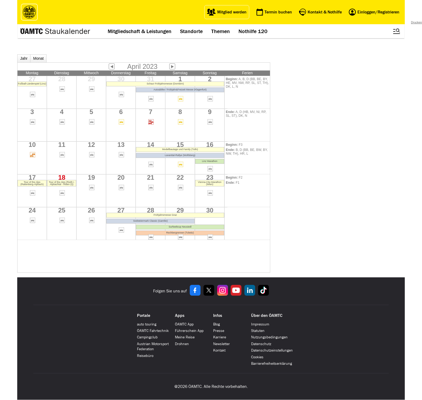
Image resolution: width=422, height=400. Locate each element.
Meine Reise (185, 337)
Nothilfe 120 (253, 31)
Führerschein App (189, 331)
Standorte (191, 31)
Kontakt (219, 350)
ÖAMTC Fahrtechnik (153, 331)
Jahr (23, 58)
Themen (220, 31)
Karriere (219, 337)
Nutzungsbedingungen (269, 337)
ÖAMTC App (184, 324)
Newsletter (221, 344)
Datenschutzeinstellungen (272, 350)
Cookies (257, 357)
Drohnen (182, 344)
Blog (216, 324)
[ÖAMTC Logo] (29, 12)
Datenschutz (261, 344)
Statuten (258, 331)
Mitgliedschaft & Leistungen (139, 31)
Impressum (260, 324)
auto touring (146, 324)
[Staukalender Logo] (55, 31)
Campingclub (147, 337)
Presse (218, 331)
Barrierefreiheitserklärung (271, 364)
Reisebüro (145, 356)
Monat (38, 58)
